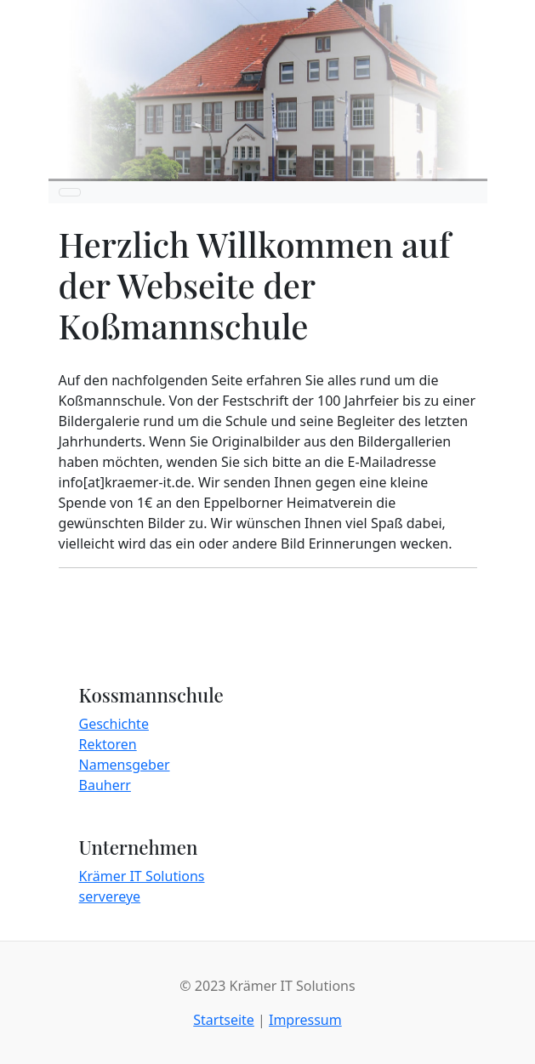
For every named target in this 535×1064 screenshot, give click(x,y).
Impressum (305, 1019)
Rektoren (108, 744)
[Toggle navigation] (70, 192)
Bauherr (105, 785)
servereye (110, 896)
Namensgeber (124, 764)
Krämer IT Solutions (142, 876)
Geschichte (114, 723)
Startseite (223, 1019)
